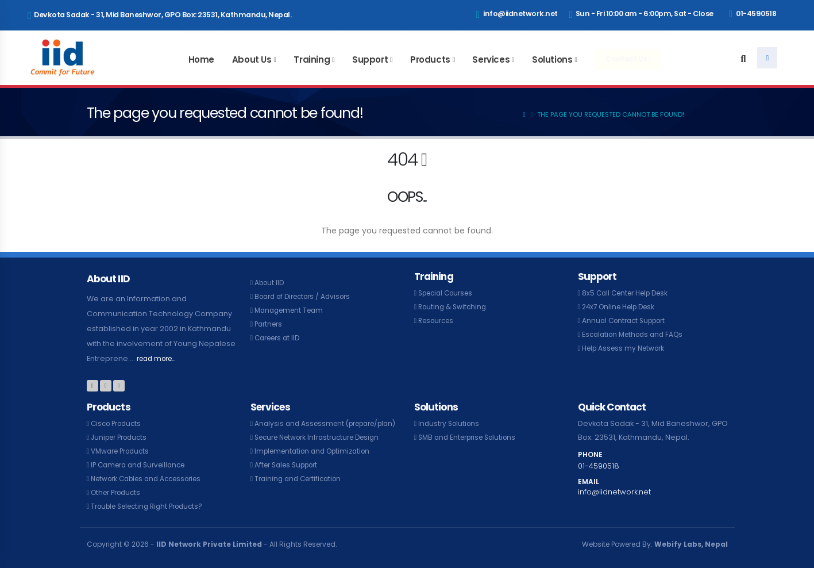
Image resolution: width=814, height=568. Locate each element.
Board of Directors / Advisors (307, 296)
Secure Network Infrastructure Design (323, 451)
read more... (160, 358)
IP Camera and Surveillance (142, 465)
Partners (270, 324)
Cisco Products (118, 423)
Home (201, 59)
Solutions (552, 59)
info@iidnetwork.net (517, 14)
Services (491, 59)
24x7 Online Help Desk (622, 307)
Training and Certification (301, 492)
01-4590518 (752, 14)
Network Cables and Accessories (152, 478)
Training (312, 59)
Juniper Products (122, 437)
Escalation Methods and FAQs (636, 334)
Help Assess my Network (627, 348)
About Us (252, 59)
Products (430, 59)
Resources (438, 320)
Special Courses (449, 293)
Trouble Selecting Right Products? (153, 506)
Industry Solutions (450, 423)
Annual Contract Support (627, 320)
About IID (270, 282)
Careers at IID (279, 338)
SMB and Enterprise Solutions (471, 437)
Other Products (118, 492)
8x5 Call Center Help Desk (629, 293)
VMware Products (123, 451)
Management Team (291, 310)
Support (370, 59)
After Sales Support (290, 478)
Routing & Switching (454, 307)
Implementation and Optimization (317, 465)
